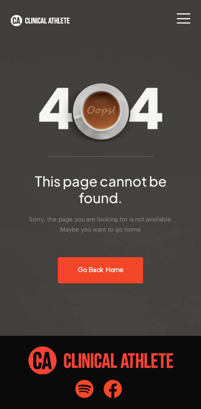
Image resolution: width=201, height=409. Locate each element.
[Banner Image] (100, 270)
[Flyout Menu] (183, 18)
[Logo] (40, 20)
